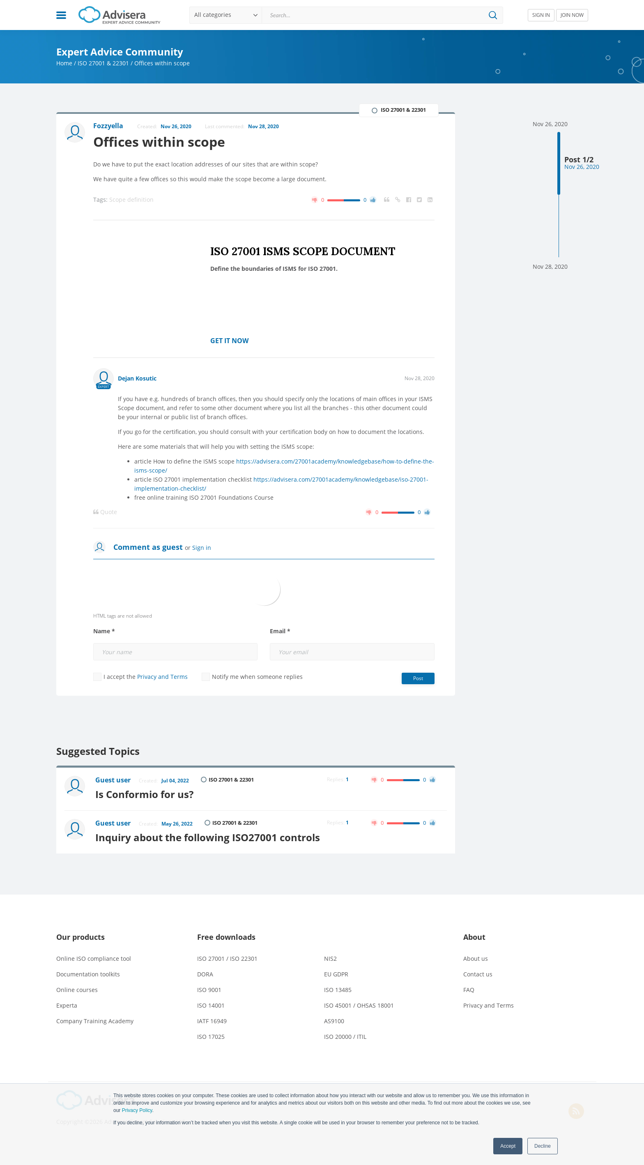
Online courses (77, 990)
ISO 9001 (209, 990)
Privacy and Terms (162, 677)
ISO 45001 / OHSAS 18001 (359, 1005)
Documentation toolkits (88, 974)
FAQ (468, 990)
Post (418, 678)
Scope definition (131, 199)
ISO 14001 (211, 1005)
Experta (66, 1005)
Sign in (201, 547)
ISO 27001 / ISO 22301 (227, 958)
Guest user (113, 779)
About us (475, 958)
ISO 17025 (211, 1036)
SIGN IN (541, 15)
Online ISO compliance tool (93, 958)
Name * (104, 631)
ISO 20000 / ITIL (345, 1036)
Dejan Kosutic (137, 378)
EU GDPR (336, 974)
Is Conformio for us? (144, 794)
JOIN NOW (572, 15)
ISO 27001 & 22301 (103, 63)
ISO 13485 (338, 990)
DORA (205, 974)
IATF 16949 (212, 1021)
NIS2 (330, 958)
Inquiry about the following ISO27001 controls (207, 837)
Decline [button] (542, 1146)
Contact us (477, 974)
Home (64, 63)
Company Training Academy (94, 1021)
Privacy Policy (137, 1110)
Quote (105, 512)
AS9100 (334, 1021)
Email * (280, 631)
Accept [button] (507, 1146)
